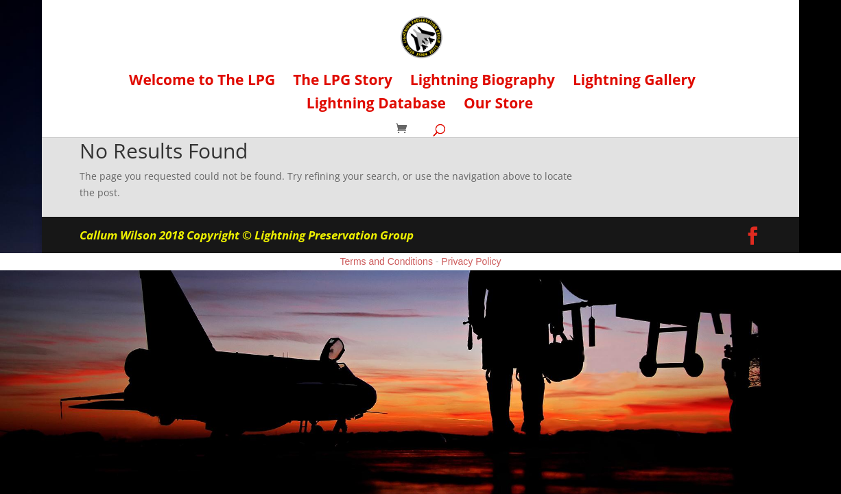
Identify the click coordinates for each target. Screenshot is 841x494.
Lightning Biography (482, 82)
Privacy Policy (471, 261)
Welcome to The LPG (202, 82)
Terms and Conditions (386, 261)
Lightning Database (376, 105)
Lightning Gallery (634, 82)
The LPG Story (342, 82)
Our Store (498, 105)
